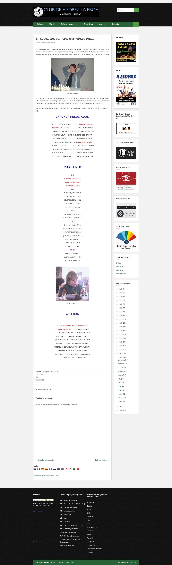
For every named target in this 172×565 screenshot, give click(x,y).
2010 (121, 349)
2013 (121, 338)
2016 (121, 327)
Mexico (89, 534)
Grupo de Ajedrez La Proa (51, 372)
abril (119, 390)
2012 (121, 342)
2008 (121, 357)
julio (119, 379)
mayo (120, 386)
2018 (121, 319)
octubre (121, 367)
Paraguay (90, 542)
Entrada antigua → (102, 460)
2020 (121, 312)
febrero (120, 398)
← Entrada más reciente (45, 460)
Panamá (90, 538)
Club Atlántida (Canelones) (69, 500)
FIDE (89, 524)
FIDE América (92, 527)
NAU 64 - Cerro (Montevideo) (70, 536)
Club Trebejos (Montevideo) (69, 529)
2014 (121, 334)
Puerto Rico (91, 545)
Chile (89, 513)
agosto (120, 375)
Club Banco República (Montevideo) (72, 504)
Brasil (89, 509)
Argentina (90, 502)
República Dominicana (94, 549)
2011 (121, 346)
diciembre (121, 360)
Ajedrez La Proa (37, 511)
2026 (121, 289)
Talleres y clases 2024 (69, 24)
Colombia (90, 517)
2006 (121, 410)
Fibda (89, 520)
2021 (121, 308)
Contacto (115, 24)
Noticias (40, 24)
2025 (121, 293)
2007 (121, 406)
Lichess (118, 263)
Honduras (90, 531)
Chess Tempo (121, 274)
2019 (121, 315)
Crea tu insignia (37, 541)
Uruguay (90, 552)
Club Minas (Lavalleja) (67, 511)
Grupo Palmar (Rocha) (68, 532)
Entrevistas (88, 24)
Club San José (65, 522)
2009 (121, 353)
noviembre (122, 364)
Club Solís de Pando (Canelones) (71, 525)
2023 (121, 300)
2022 (121, 304)
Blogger (133, 562)
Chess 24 (119, 270)
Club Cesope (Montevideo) (69, 507)
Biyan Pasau (69, 562)
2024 (121, 296)
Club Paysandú (65, 514)
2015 (121, 330)
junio (120, 383)
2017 (121, 323)
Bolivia (89, 506)
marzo (120, 394)
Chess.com (120, 267)
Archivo (102, 24)
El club (52, 24)
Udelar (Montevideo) (67, 545)
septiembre (122, 371)
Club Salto (63, 518)
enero (120, 402)
